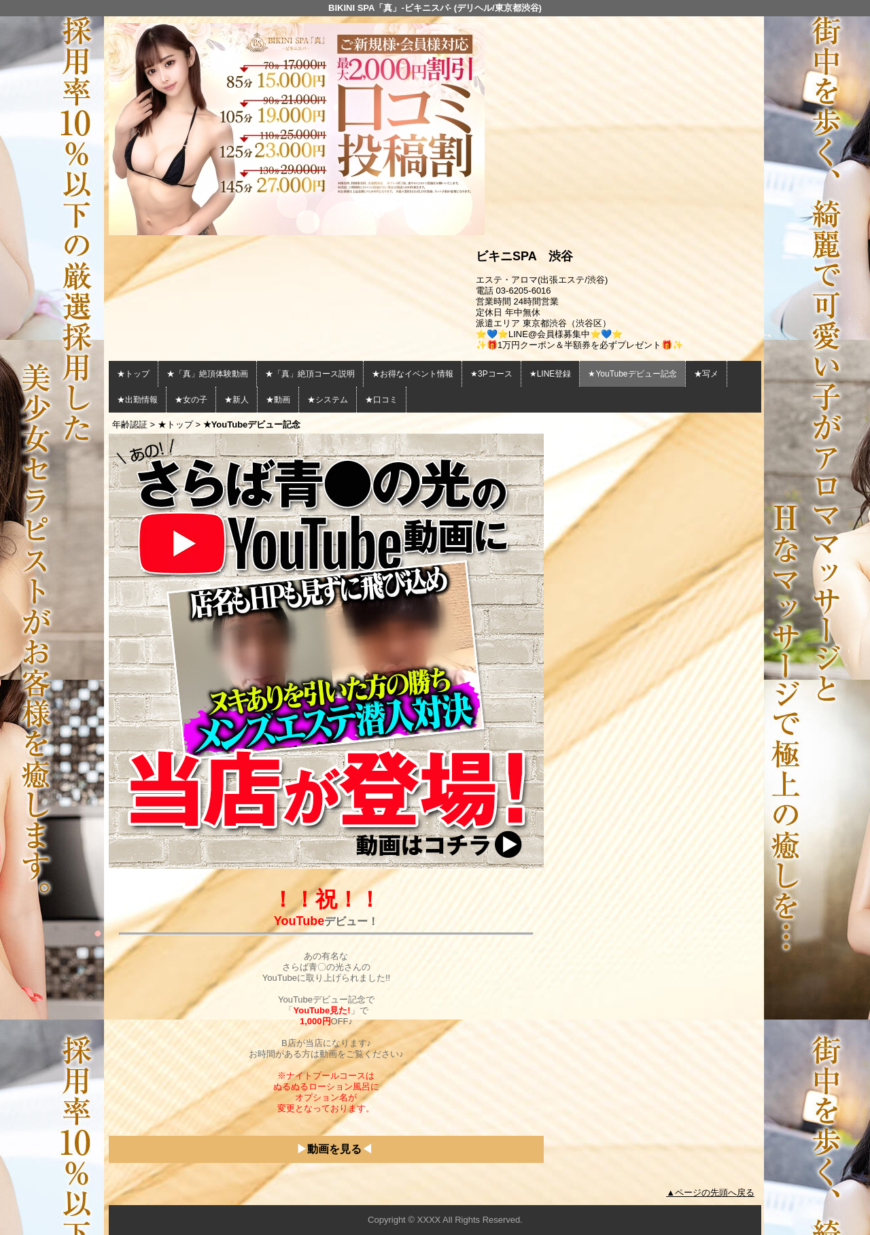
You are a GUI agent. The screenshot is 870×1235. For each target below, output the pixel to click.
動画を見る (334, 1149)
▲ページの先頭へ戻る (710, 1192)
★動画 (278, 399)
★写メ (706, 374)
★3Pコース (491, 374)
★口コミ (381, 399)
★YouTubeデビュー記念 (632, 374)
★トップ (133, 374)
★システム (327, 399)
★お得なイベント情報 (412, 374)
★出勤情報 (137, 399)
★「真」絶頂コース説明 (310, 374)
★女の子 (191, 399)
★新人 (236, 399)
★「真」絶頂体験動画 (207, 374)
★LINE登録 (550, 374)
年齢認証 (129, 424)
